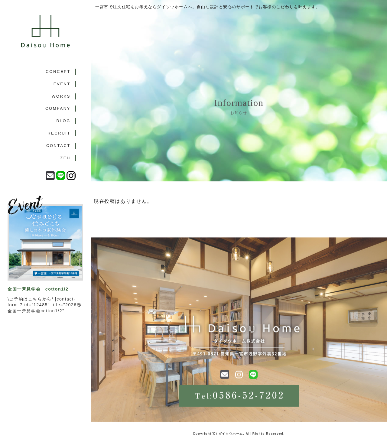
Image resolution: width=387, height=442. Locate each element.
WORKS (61, 96)
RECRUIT (58, 133)
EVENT (62, 84)
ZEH (65, 158)
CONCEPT (58, 71)
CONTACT (58, 145)
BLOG (63, 121)
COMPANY (57, 108)
